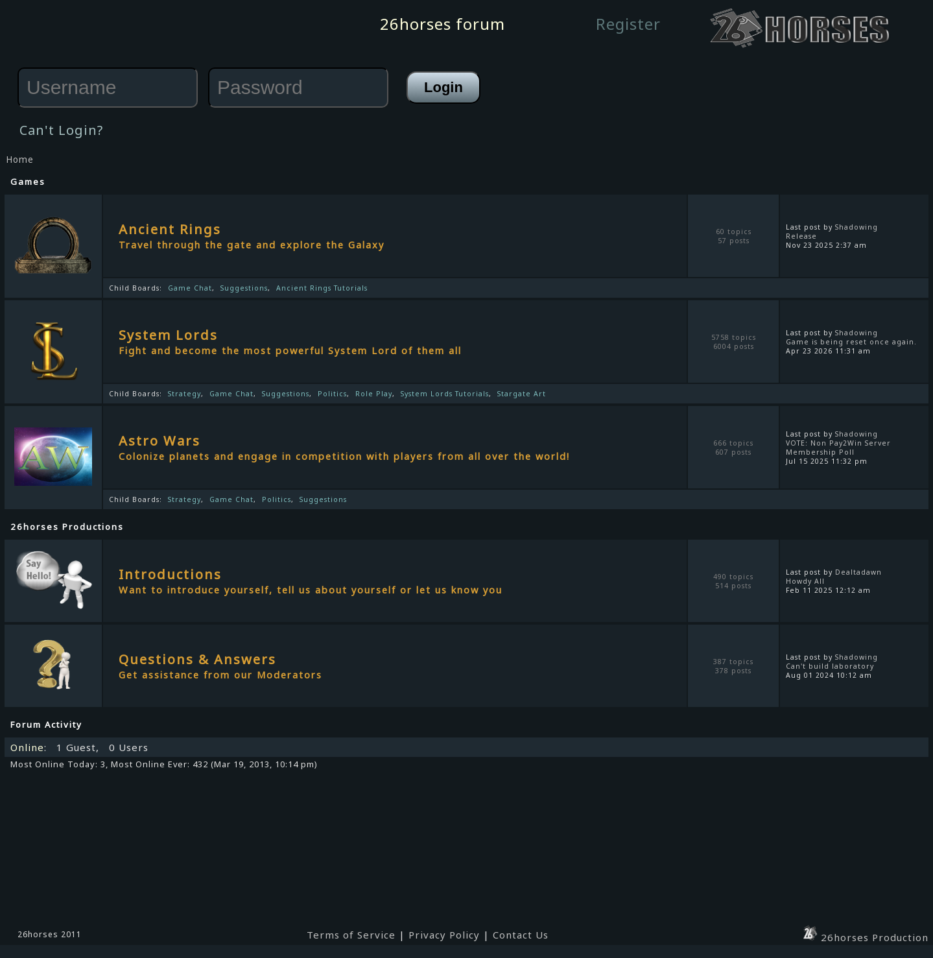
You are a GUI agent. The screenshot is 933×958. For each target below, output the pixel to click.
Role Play (373, 393)
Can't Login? (61, 130)
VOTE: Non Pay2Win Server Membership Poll (838, 447)
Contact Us (521, 934)
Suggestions (244, 288)
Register (628, 23)
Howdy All (805, 581)
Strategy (184, 393)
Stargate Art (521, 393)
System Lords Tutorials (445, 393)
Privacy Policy (444, 934)
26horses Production (864, 937)
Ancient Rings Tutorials (322, 288)
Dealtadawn (858, 572)
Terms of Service (351, 934)
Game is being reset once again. (851, 341)
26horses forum (442, 23)
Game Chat (190, 288)
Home (20, 159)
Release (801, 236)
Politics (332, 393)
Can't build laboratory (830, 666)
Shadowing (856, 227)
